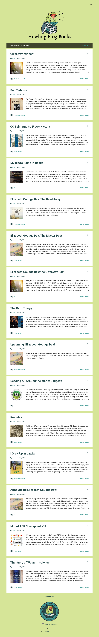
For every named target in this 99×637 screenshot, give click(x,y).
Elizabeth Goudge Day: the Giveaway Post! (37, 272)
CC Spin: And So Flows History (30, 126)
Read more (84, 79)
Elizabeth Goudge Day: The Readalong (35, 199)
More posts (49, 596)
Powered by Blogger (49, 624)
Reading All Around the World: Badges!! (36, 381)
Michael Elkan (53, 628)
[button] (87, 53)
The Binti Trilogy (21, 308)
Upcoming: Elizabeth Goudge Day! (32, 344)
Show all (86, 45)
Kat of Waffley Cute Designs (51, 632)
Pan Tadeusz (18, 90)
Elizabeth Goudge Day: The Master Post (36, 235)
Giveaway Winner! (22, 54)
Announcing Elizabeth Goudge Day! (33, 489)
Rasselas (16, 417)
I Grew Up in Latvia (22, 453)
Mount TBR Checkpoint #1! (28, 526)
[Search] (91, 5)
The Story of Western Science (30, 562)
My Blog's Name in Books (26, 163)
